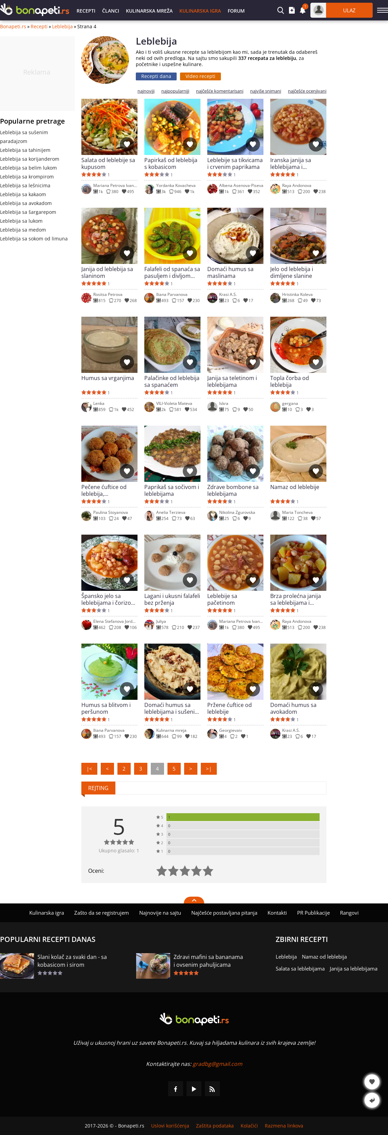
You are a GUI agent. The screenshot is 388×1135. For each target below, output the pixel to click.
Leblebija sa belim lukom (28, 167)
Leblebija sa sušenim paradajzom (24, 136)
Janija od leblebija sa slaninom (107, 272)
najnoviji (146, 91)
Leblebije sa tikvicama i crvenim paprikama (235, 163)
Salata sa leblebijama (300, 968)
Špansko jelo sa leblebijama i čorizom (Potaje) (108, 599)
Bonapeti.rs (13, 26)
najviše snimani (265, 91)
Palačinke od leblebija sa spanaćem (171, 381)
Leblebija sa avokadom (26, 203)
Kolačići (249, 1125)
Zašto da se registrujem (101, 912)
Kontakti (277, 912)
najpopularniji (175, 91)
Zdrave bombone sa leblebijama (233, 490)
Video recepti (200, 76)
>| (209, 768)
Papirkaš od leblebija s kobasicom (170, 163)
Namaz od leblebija (324, 956)
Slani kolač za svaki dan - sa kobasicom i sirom (72, 960)
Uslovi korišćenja (170, 1125)
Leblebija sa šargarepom (28, 212)
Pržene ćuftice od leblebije (229, 708)
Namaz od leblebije (294, 487)
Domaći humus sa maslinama (230, 272)
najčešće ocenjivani (307, 91)
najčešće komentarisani (219, 91)
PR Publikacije (313, 912)
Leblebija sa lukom (21, 221)
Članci (110, 10)
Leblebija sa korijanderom (29, 159)
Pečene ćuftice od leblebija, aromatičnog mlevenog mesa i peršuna (104, 490)
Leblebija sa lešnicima (25, 185)
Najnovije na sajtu (160, 912)
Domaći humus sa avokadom (293, 708)
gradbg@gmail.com (217, 1064)
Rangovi (349, 912)
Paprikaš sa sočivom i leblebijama (171, 490)
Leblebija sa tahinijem (25, 150)
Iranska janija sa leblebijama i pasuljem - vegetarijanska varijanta (290, 163)
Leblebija (62, 26)
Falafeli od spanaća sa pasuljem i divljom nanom (172, 272)
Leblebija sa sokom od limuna (34, 238)
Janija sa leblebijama (353, 968)
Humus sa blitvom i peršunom (106, 708)
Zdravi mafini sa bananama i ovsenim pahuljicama (208, 960)
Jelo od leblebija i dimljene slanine (291, 272)
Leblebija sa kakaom (23, 194)
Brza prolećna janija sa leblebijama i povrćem (295, 599)
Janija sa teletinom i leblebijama (232, 381)
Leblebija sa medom (23, 229)
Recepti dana (156, 76)
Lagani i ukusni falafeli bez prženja (172, 599)
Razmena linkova (284, 1125)
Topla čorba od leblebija (289, 381)
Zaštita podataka (215, 1125)
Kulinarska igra (200, 10)
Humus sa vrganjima (107, 378)
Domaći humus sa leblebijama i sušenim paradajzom (172, 708)
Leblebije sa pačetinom (222, 599)
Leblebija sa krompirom (27, 176)
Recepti (86, 10)
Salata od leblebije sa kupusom (108, 163)
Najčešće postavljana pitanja (224, 912)
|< (89, 768)
